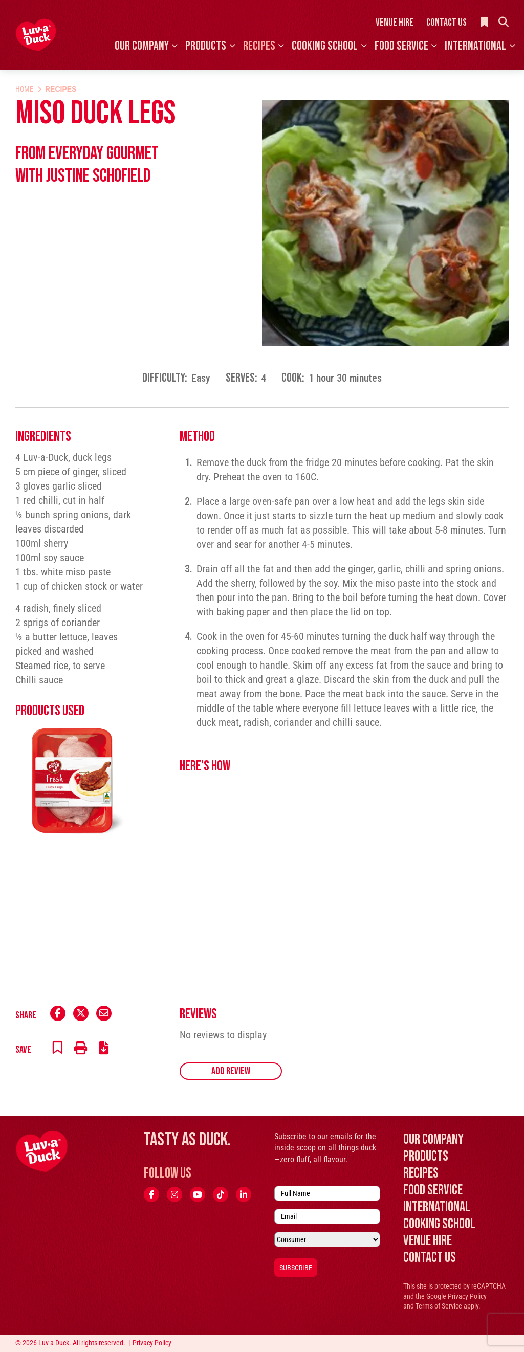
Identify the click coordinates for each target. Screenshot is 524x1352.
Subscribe (295, 1268)
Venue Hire (394, 22)
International (475, 45)
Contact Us (446, 22)
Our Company (142, 45)
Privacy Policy (467, 1296)
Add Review (230, 1071)
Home (24, 89)
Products (205, 45)
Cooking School (325, 45)
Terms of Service (439, 1306)
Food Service (401, 45)
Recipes (259, 45)
